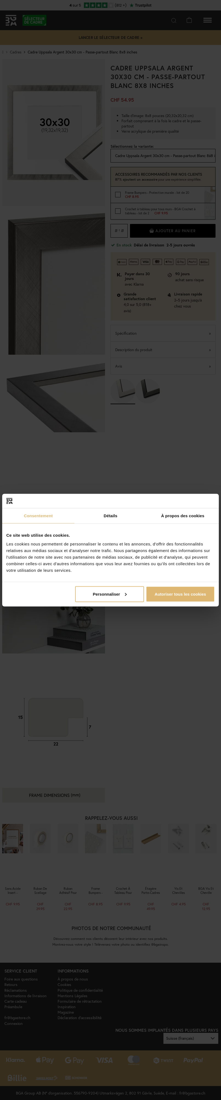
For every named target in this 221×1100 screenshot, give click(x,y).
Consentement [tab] (38, 515)
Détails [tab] (110, 515)
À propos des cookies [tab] (182, 515)
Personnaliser (109, 594)
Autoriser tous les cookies (180, 594)
